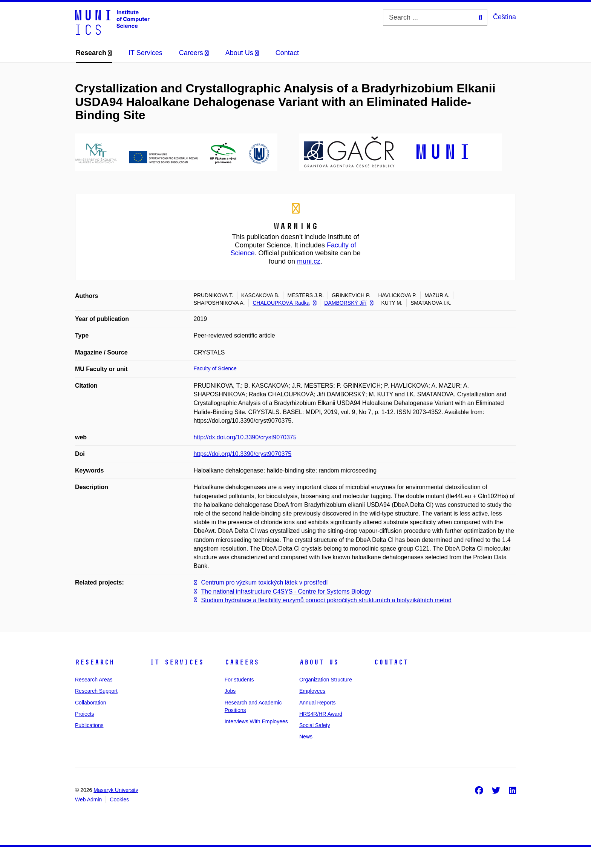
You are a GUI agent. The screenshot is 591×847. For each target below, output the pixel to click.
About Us (318, 662)
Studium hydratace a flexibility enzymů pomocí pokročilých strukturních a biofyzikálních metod (326, 600)
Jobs (230, 691)
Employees (312, 691)
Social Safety (314, 725)
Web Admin (88, 799)
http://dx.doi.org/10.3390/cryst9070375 (245, 437)
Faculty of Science (215, 368)
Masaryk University (115, 790)
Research (94, 662)
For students (239, 680)
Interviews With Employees (256, 721)
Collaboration (90, 703)
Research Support (96, 691)
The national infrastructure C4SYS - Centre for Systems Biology (286, 591)
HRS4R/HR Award (320, 714)
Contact (391, 662)
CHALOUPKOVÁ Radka (284, 303)
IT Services (177, 662)
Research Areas (94, 680)
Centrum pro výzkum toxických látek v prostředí (264, 582)
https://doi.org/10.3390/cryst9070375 (243, 454)
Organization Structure (325, 680)
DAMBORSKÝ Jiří (348, 303)
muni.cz (308, 261)
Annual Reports (317, 703)
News (305, 736)
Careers (242, 662)
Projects (84, 714)
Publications (89, 725)
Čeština (504, 17)
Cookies (119, 799)
